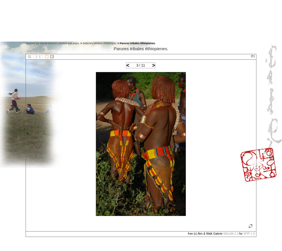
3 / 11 (140, 65)
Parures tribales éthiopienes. (141, 48)
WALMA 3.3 (230, 233)
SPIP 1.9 (249, 233)
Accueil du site (35, 43)
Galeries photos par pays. (63, 43)
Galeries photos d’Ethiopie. (100, 43)
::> (52, 56)
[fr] (253, 56)
